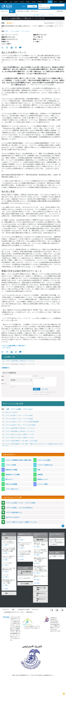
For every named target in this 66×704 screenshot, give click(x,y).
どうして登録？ (32, 6)
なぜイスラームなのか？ (10, 412)
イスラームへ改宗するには (45, 465)
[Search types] (44, 7)
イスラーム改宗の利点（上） (14, 512)
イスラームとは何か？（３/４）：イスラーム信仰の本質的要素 (21, 421)
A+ (61, 23)
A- (56, 23)
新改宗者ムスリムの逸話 (13, 474)
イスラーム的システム (12, 489)
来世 (38, 469)
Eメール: (3, 383)
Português (40, 1)
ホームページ (4, 11)
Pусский (33, 1)
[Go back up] (63, 525)
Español (16, 1)
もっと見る (5, 588)
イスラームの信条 (14, 15)
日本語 (50, 1)
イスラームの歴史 (42, 484)
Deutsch (27, 1)
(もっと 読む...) (5, 544)
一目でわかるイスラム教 (23, 11)
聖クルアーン (9, 479)
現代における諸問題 (11, 484)
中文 (45, 1)
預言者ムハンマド (42, 479)
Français (22, 1)
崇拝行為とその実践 (11, 469)
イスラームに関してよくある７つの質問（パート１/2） (19, 434)
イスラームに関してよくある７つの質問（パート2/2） (18, 437)
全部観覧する (6, 368)
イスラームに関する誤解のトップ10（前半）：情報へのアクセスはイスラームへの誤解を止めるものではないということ (33, 444)
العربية (11, 1)
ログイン (24, 6)
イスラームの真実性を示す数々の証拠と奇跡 (18, 460)
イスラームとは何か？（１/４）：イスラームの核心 (18, 415)
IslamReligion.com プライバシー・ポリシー (14, 612)
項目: (3, 31)
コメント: (35, 376)
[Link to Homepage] (7, 6)
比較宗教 (40, 474)
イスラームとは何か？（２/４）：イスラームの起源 (18, 418)
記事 (11, 11)
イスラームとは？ (23, 15)
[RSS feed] (62, 610)
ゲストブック (34, 11)
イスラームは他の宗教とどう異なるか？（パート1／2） (14, 346)
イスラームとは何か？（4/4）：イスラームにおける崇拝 (19, 425)
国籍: (2, 380)
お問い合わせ (60, 11)
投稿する (36, 389)
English (5, 1)
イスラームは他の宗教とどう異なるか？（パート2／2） (19, 364)
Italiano (55, 1)
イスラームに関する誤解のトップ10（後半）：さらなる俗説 (20, 440)
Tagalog (60, 1)
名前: (3, 376)
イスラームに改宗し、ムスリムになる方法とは (19, 507)
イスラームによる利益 (43, 460)
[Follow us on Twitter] (57, 610)
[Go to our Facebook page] (52, 610)
